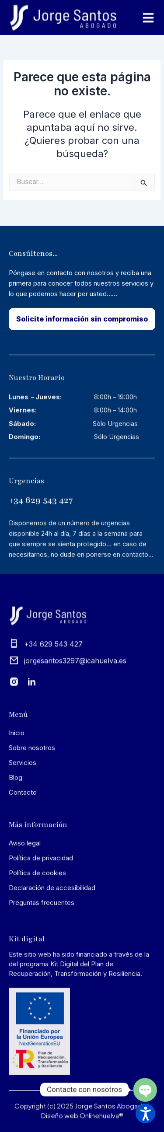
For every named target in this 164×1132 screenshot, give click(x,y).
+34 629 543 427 (41, 557)
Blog (15, 828)
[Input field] (144, 182)
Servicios (22, 813)
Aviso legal (25, 893)
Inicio (16, 783)
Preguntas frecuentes (41, 953)
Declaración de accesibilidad (52, 938)
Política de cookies (37, 923)
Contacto (23, 843)
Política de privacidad (41, 908)
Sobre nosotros (32, 798)
